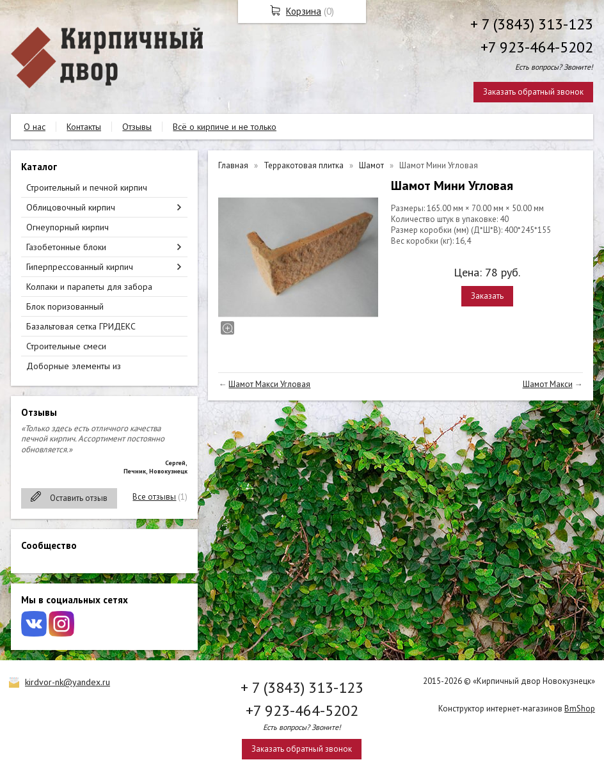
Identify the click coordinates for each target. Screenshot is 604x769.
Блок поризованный (65, 306)
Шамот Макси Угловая (269, 384)
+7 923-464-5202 (537, 47)
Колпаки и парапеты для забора (89, 286)
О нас (34, 126)
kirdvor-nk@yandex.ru (67, 682)
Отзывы (137, 126)
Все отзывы (154, 496)
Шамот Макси (548, 384)
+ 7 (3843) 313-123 (531, 24)
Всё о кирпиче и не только (224, 126)
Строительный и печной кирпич (86, 187)
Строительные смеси (66, 346)
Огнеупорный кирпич (67, 227)
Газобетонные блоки (66, 247)
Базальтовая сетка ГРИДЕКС (81, 326)
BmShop (579, 708)
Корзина (303, 11)
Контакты (84, 126)
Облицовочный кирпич (70, 207)
